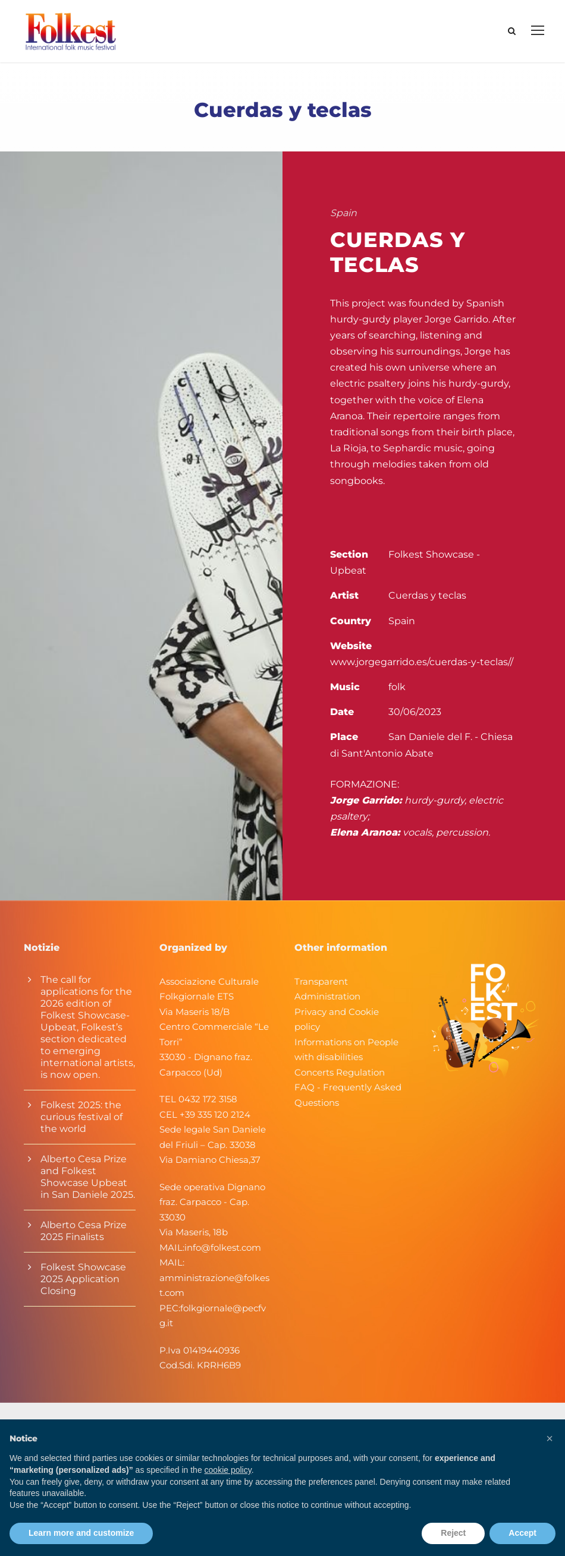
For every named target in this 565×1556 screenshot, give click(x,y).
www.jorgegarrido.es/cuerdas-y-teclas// (421, 662)
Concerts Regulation (339, 1072)
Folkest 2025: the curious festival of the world (81, 1116)
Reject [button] (453, 1533)
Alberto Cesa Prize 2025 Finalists (83, 1230)
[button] (549, 1438)
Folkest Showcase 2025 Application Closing (83, 1278)
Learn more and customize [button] (81, 1533)
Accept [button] (522, 1533)
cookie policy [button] (228, 1470)
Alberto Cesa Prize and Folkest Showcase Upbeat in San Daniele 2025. (87, 1176)
